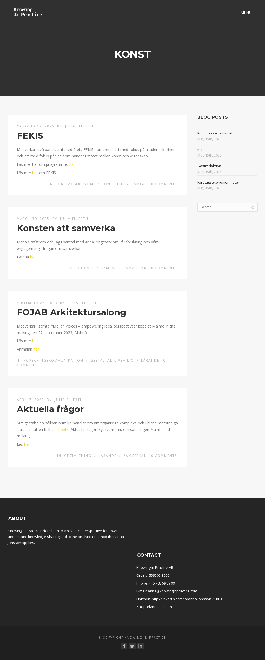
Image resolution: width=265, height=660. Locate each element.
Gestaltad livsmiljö (112, 360)
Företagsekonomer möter (218, 182)
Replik (63, 429)
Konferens (113, 184)
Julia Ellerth (79, 126)
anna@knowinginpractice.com (172, 591)
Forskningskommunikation (53, 360)
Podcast (85, 268)
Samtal (139, 184)
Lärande (150, 360)
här (72, 164)
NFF (200, 149)
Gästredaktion (209, 165)
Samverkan (135, 268)
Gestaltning (77, 455)
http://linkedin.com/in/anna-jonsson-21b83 (187, 598)
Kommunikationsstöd (214, 133)
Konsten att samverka (66, 228)
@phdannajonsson (156, 606)
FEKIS (30, 135)
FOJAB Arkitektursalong (71, 312)
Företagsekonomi (75, 184)
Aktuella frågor (50, 409)
